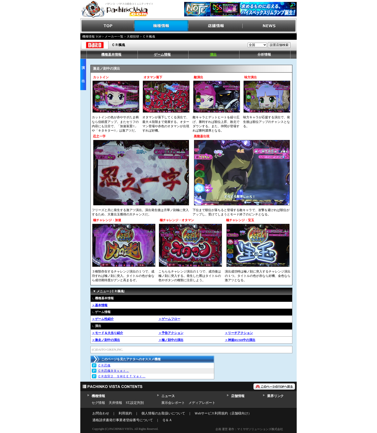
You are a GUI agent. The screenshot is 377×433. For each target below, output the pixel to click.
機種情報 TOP (91, 36)
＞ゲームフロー (169, 319)
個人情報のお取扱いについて (163, 413)
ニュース (168, 396)
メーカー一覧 (114, 36)
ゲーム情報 (162, 54)
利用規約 (125, 413)
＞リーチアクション (239, 333)
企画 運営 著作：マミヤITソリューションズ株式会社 (249, 429)
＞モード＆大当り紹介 (107, 333)
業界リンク (275, 396)
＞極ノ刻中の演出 (170, 340)
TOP (107, 25)
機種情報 (161, 25)
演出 (213, 54)
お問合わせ (100, 413)
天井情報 (115, 403)
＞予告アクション (170, 333)
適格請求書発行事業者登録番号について (122, 420)
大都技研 (133, 36)
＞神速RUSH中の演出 (240, 340)
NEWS (270, 25)
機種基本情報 (111, 54)
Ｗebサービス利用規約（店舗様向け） (223, 413)
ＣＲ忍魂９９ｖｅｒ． (113, 371)
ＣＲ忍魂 (104, 365)
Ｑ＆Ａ (167, 420)
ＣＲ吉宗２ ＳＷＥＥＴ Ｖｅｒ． (121, 376)
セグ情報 (98, 403)
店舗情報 (215, 25)
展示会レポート (173, 403)
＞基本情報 (99, 305)
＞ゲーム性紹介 (103, 319)
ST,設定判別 (135, 403)
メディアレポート (201, 403)
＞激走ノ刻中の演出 (106, 340)
